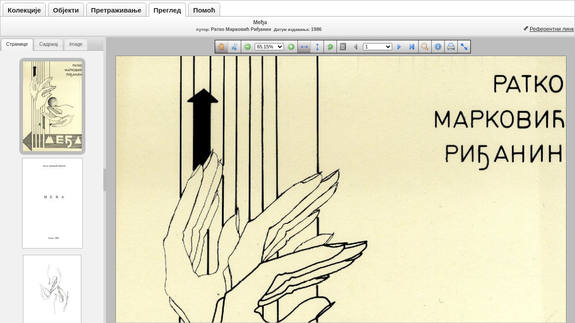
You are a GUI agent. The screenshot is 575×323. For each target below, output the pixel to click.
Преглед (167, 10)
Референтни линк (552, 29)
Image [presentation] (76, 44)
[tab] (17, 45)
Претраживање (116, 10)
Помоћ (204, 10)
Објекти (66, 10)
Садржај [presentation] (48, 44)
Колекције (24, 10)
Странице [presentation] (17, 44)
